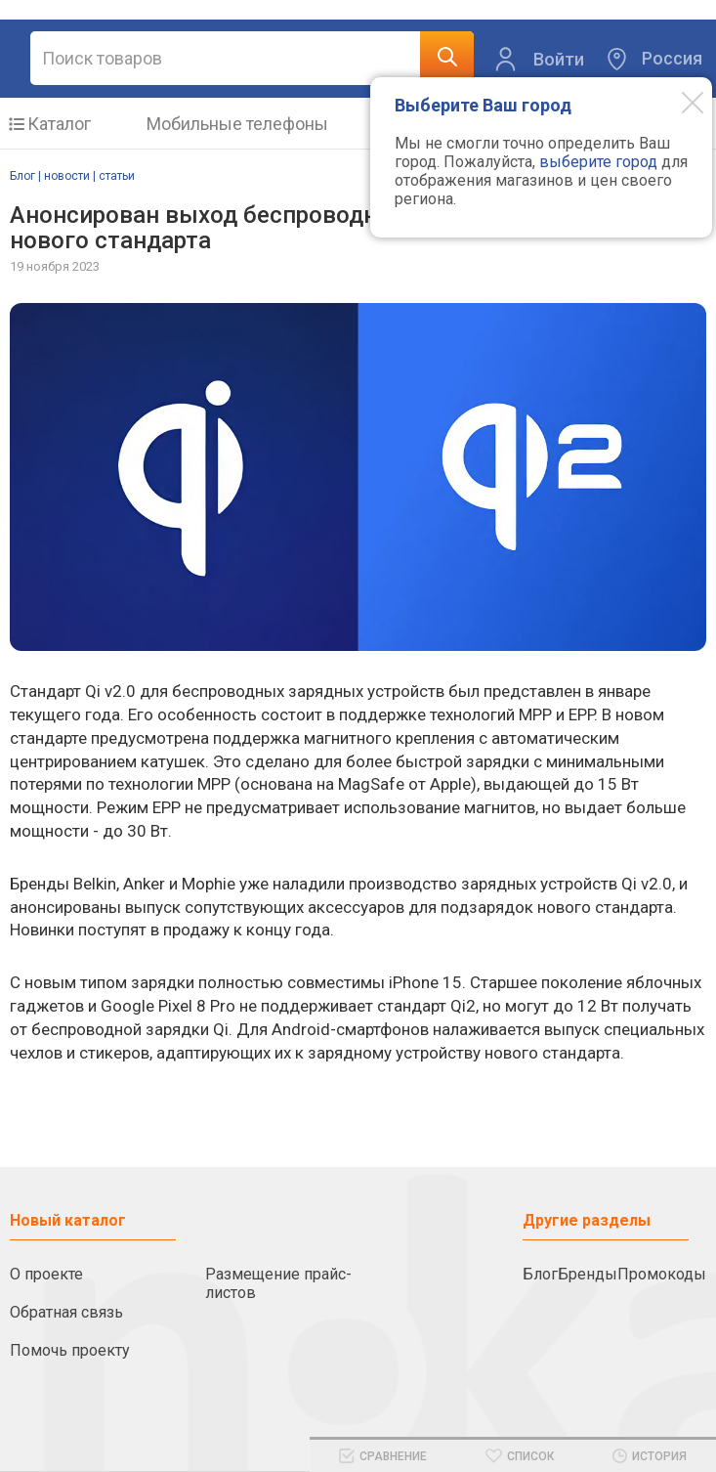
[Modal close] (677, 101)
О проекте (46, 1274)
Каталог (59, 123)
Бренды (587, 1274)
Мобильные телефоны (237, 123)
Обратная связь (66, 1312)
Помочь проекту (70, 1350)
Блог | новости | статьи (72, 176)
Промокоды (661, 1274)
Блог (540, 1274)
